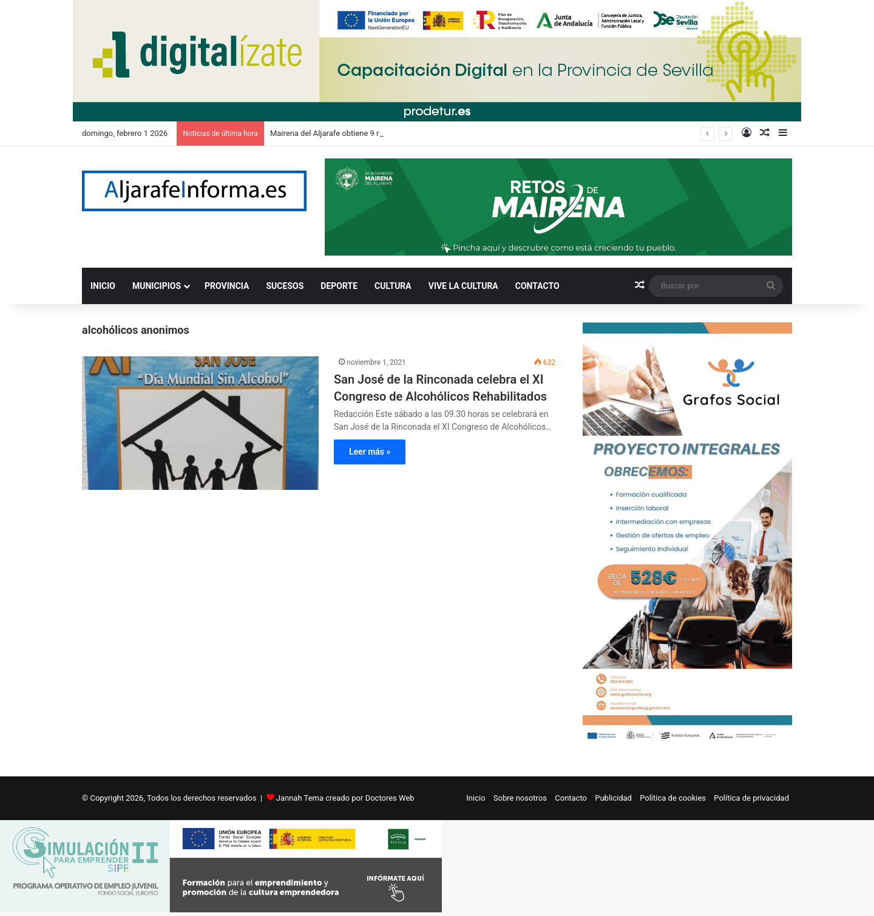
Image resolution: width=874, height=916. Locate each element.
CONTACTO (537, 286)
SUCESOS (285, 286)
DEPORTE (338, 286)
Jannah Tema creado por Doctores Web (345, 797)
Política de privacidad (751, 797)
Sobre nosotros (520, 797)
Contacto (571, 797)
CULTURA (393, 286)
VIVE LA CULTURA (463, 286)
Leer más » (369, 451)
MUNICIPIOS (156, 286)
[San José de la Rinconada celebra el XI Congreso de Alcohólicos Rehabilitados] (200, 423)
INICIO (102, 286)
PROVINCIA (227, 286)
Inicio (475, 797)
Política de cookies (673, 797)
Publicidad (613, 797)
